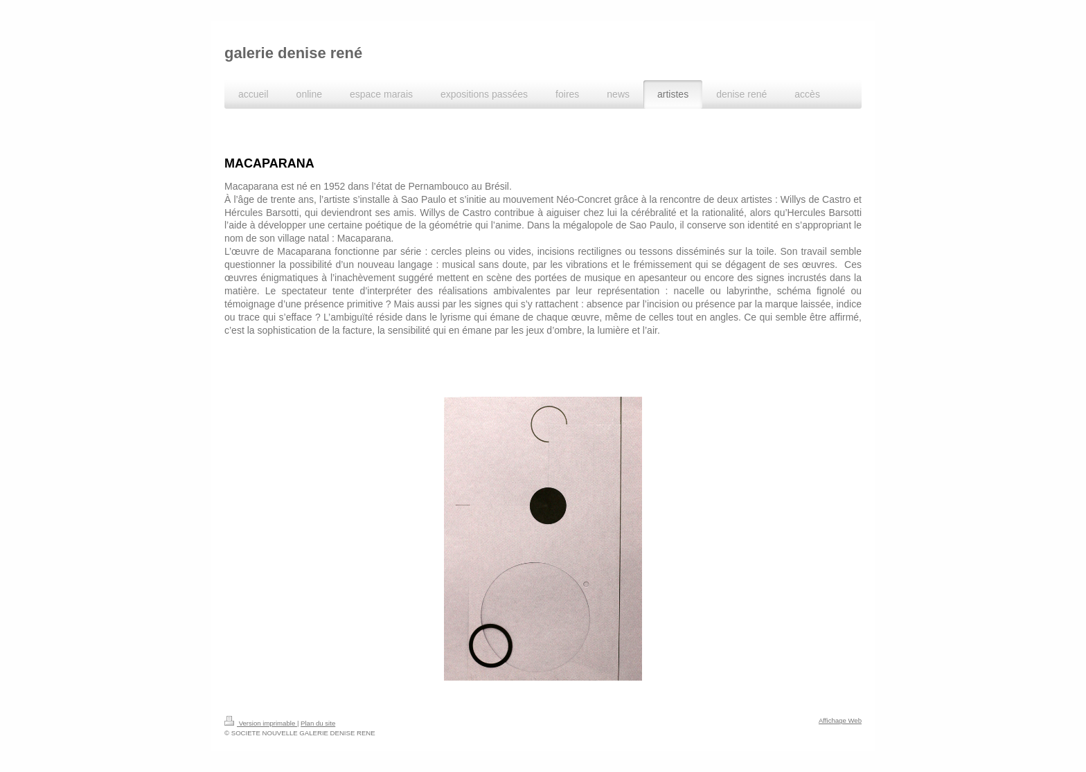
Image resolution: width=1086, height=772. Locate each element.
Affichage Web (840, 720)
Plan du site (318, 723)
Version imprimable (260, 723)
